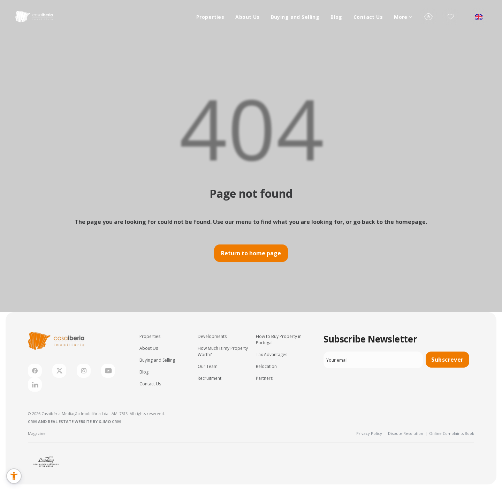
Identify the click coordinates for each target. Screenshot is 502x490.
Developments (212, 336)
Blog (336, 17)
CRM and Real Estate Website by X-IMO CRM (74, 421)
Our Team (208, 366)
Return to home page (251, 253)
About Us (247, 17)
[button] (14, 476)
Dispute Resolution (407, 433)
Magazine (37, 433)
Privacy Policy (371, 433)
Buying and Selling (295, 17)
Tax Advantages (271, 354)
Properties (210, 17)
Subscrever (447, 359)
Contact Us (368, 17)
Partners (264, 378)
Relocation (266, 366)
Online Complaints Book (451, 433)
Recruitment (209, 378)
